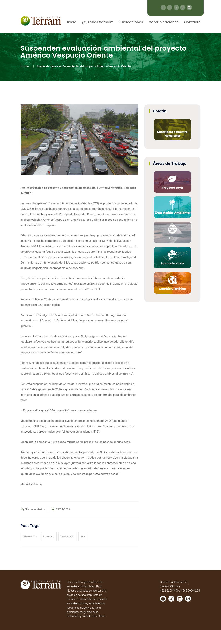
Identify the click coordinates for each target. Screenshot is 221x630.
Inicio (71, 22)
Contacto (192, 22)
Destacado (67, 536)
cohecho (48, 536)
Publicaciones (131, 22)
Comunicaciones (164, 22)
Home (25, 66)
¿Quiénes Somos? (97, 22)
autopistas (30, 536)
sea (83, 536)
